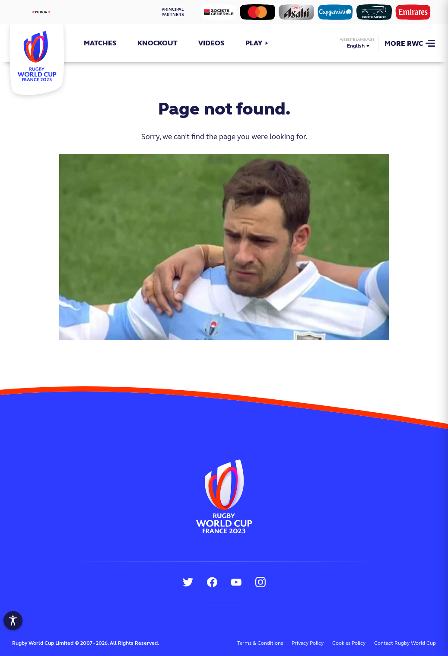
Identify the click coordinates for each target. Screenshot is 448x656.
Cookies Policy (348, 643)
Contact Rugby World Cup (405, 643)
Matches (100, 43)
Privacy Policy (308, 643)
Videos (211, 43)
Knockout (157, 43)
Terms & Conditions (260, 643)
